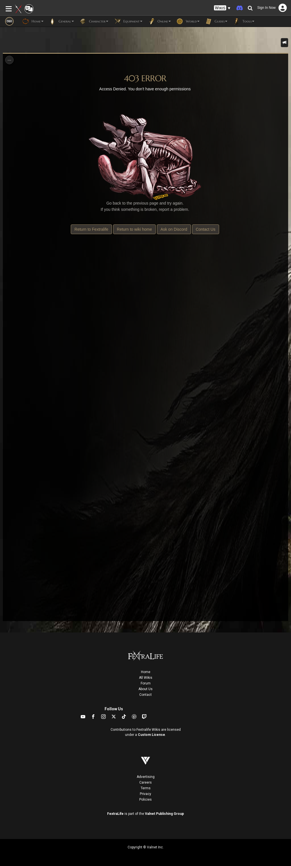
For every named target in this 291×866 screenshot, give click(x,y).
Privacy (145, 794)
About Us (145, 689)
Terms (146, 788)
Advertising (146, 777)
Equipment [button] (128, 21)
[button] (222, 8)
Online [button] (159, 21)
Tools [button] (243, 21)
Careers (145, 782)
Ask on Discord (174, 229)
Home (145, 672)
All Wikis (145, 678)
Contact (145, 695)
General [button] (61, 21)
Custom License (151, 735)
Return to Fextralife (91, 229)
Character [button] (94, 21)
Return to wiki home (134, 229)
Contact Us (205, 229)
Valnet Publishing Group (164, 814)
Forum (146, 683)
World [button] (187, 21)
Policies (145, 800)
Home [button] (32, 21)
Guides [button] (216, 21)
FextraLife (115, 814)
